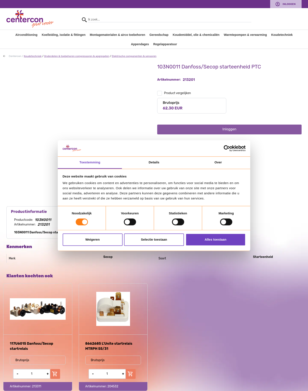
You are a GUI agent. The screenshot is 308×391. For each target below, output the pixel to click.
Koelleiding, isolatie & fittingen (64, 34)
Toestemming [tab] (89, 162)
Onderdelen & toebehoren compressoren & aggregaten (76, 56)
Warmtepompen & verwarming (245, 34)
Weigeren (92, 239)
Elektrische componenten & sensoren (134, 56)
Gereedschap (159, 34)
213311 (36, 386)
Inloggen (289, 4)
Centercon (15, 56)
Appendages (140, 44)
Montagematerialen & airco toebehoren (117, 34)
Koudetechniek (282, 34)
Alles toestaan (216, 239)
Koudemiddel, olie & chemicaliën (196, 34)
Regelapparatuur (165, 44)
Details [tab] (154, 162)
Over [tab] (218, 162)
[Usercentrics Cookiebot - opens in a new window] (227, 148)
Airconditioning (26, 34)
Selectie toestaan (154, 239)
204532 (112, 386)
